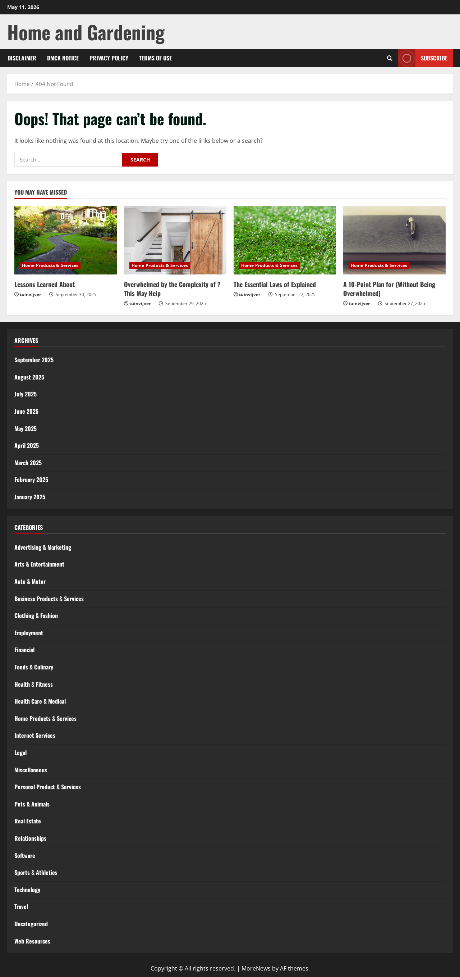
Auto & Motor (30, 581)
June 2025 (26, 411)
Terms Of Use (155, 58)
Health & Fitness (33, 684)
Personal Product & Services (47, 786)
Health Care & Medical (40, 701)
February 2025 (31, 479)
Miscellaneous (30, 769)
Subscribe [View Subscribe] (422, 58)
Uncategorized (31, 923)
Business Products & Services (49, 598)
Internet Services (34, 735)
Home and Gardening (86, 32)
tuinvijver (30, 294)
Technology (27, 889)
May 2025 (25, 428)
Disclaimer (22, 58)
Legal (20, 752)
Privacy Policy (108, 58)
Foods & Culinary (33, 667)
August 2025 (29, 377)
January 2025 (29, 496)
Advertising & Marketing (42, 547)
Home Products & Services (50, 265)
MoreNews (256, 968)
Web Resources (32, 941)
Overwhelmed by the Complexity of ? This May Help (172, 289)
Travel (21, 906)
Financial (24, 649)
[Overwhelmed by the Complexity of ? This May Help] (175, 240)
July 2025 (25, 394)
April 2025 (26, 445)
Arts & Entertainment (39, 564)
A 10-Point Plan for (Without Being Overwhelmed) (389, 289)
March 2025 (28, 462)
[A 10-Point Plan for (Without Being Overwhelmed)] (394, 240)
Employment (28, 632)
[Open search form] (389, 58)
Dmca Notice (63, 58)
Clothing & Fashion (36, 615)
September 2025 (34, 359)
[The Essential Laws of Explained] (285, 240)
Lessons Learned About (44, 284)
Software (24, 855)
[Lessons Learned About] (65, 240)
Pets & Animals (32, 804)
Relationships (30, 838)
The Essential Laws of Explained (275, 284)
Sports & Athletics (35, 872)
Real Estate (27, 821)
